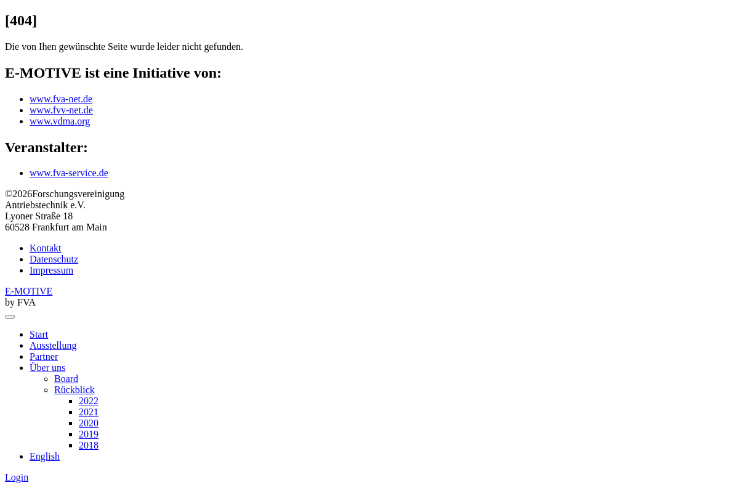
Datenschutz (54, 259)
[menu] (10, 317)
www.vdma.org (60, 121)
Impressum (51, 270)
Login (16, 477)
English (45, 456)
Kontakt (46, 248)
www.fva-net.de (61, 99)
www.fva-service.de (69, 173)
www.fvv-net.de (61, 110)
